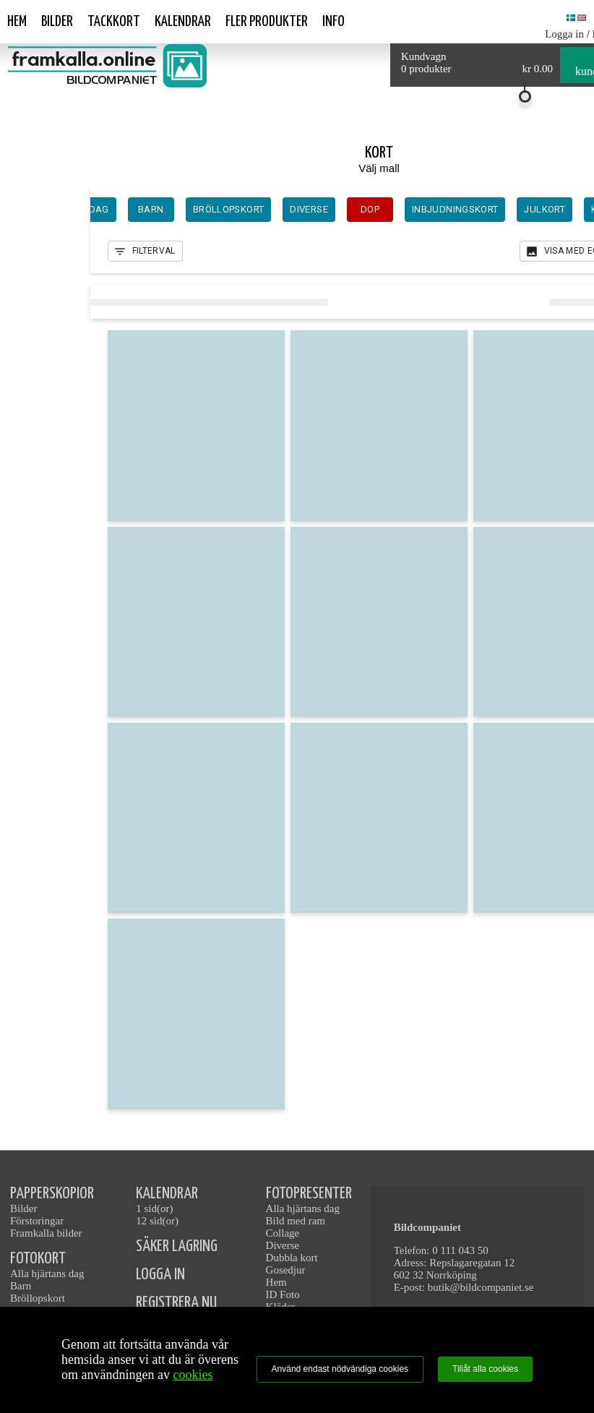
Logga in (564, 34)
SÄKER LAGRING (177, 1246)
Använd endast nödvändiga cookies (340, 1369)
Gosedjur (286, 1270)
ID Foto (283, 1294)
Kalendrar (183, 21)
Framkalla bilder (46, 1233)
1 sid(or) (154, 1208)
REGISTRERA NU (176, 1302)
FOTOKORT (38, 1258)
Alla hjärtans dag (47, 1273)
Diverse (283, 1245)
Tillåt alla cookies (485, 1369)
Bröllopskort (37, 1298)
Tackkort (113, 21)
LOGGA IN (160, 1274)
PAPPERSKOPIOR (52, 1193)
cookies (192, 1374)
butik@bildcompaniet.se (481, 1287)
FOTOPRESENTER (309, 1193)
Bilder (57, 21)
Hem (17, 21)
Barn (20, 1286)
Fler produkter (266, 21)
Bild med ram (296, 1221)
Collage (283, 1233)
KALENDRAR (167, 1193)
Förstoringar (37, 1221)
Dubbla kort (292, 1257)
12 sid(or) (157, 1221)
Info (333, 21)
